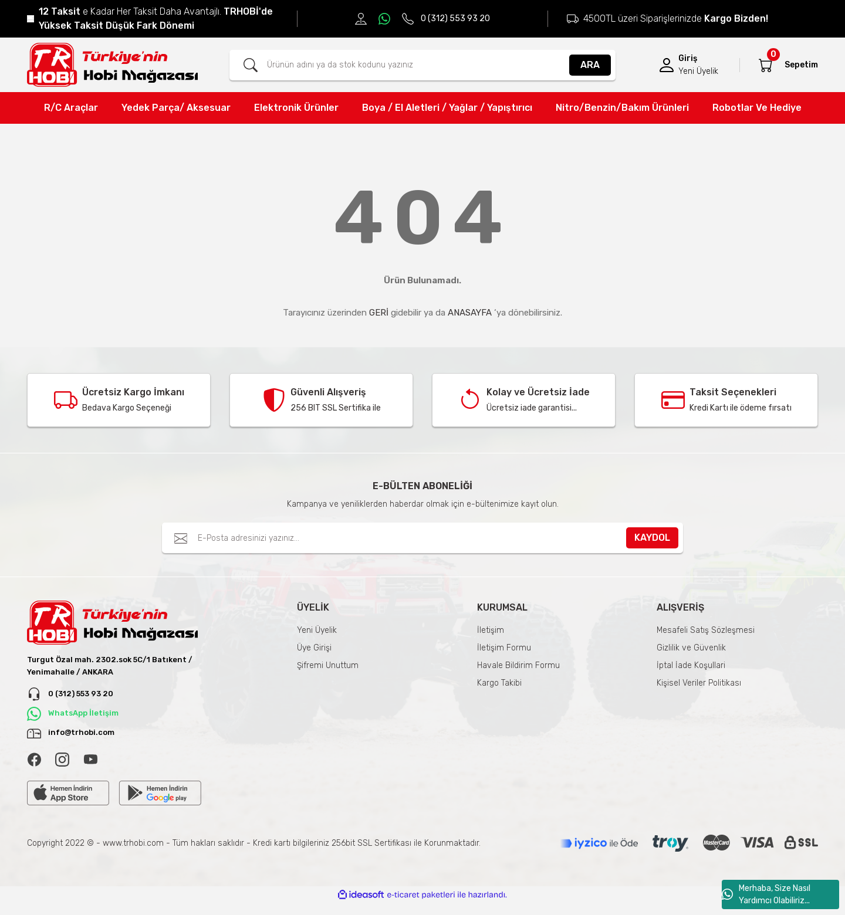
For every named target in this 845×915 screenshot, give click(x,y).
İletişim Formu (504, 648)
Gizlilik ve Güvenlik (691, 648)
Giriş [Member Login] (687, 58)
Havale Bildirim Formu (518, 665)
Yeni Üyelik (317, 630)
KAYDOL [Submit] (652, 537)
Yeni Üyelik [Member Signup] (698, 71)
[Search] (422, 65)
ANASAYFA (470, 312)
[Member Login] (667, 65)
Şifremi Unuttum (328, 665)
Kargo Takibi (499, 683)
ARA (590, 64)
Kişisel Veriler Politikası (699, 683)
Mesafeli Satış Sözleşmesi (706, 630)
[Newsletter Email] (422, 538)
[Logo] (112, 65)
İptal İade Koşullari (691, 665)
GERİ (378, 312)
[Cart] (766, 65)
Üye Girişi (314, 648)
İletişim (490, 630)
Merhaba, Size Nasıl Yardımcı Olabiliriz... (766, 894)
